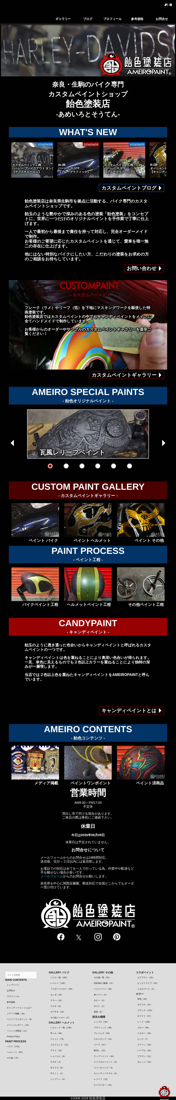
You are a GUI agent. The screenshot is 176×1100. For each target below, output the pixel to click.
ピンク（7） (143, 1039)
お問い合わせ (141, 268)
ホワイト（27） (144, 1016)
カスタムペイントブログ (129, 188)
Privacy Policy (13, 1036)
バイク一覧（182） (59, 977)
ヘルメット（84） (15, 1052)
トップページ (13, 985)
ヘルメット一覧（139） (61, 1027)
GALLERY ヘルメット (62, 1022)
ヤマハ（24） (56, 1000)
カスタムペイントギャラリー (124, 375)
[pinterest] (116, 937)
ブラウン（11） (144, 1056)
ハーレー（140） (58, 983)
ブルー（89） (143, 1027)
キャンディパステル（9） (106, 1073)
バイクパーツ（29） (103, 989)
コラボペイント (145, 972)
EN (170, 5)
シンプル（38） (101, 1022)
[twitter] (78, 937)
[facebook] (60, 937)
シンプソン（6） (58, 1079)
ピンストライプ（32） (147, 983)
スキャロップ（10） (103, 1039)
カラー (140, 994)
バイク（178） (14, 1046)
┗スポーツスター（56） (61, 989)
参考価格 (11, 1002)
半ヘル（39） (56, 1033)
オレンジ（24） (144, 1062)
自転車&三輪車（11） (104, 983)
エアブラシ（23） (145, 977)
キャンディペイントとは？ (19, 1008)
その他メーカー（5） (60, 1017)
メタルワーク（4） (146, 989)
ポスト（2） (99, 1006)
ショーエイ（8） (58, 1056)
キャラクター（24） (103, 1085)
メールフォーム (51, 876)
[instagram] (97, 937)
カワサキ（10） (57, 1012)
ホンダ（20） (56, 995)
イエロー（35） (144, 1033)
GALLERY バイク (59, 972)
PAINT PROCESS (15, 1041)
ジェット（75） (57, 1039)
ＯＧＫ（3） (56, 1062)
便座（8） (98, 1012)
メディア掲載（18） (16, 1013)
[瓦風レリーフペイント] (50, 466)
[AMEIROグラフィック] (113, 466)
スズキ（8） (56, 1006)
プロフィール (13, 996)
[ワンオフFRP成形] (97, 466)
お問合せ (11, 990)
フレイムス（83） (102, 1033)
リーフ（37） (100, 1044)
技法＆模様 (98, 1016)
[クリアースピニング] (129, 466)
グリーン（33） (144, 1044)
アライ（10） (56, 1050)
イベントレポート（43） (18, 1025)
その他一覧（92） (102, 977)
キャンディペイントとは (129, 710)
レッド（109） (144, 1022)
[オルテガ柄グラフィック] (66, 466)
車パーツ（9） (101, 995)
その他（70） (13, 1058)
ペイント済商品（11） (17, 1031)
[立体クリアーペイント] (82, 466)
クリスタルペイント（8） (106, 1062)
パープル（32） (144, 1050)
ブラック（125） (145, 1010)
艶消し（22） (100, 1050)
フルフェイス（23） (59, 1044)
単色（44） (142, 999)
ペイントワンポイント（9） (20, 1019)
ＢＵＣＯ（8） (57, 1067)
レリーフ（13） (101, 1079)
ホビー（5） (99, 1000)
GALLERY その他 (102, 972)
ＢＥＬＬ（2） (57, 1073)
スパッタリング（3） (104, 1067)
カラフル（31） (144, 1004)
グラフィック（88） (103, 1027)
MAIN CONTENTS (16, 980)
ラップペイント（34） (104, 1056)
